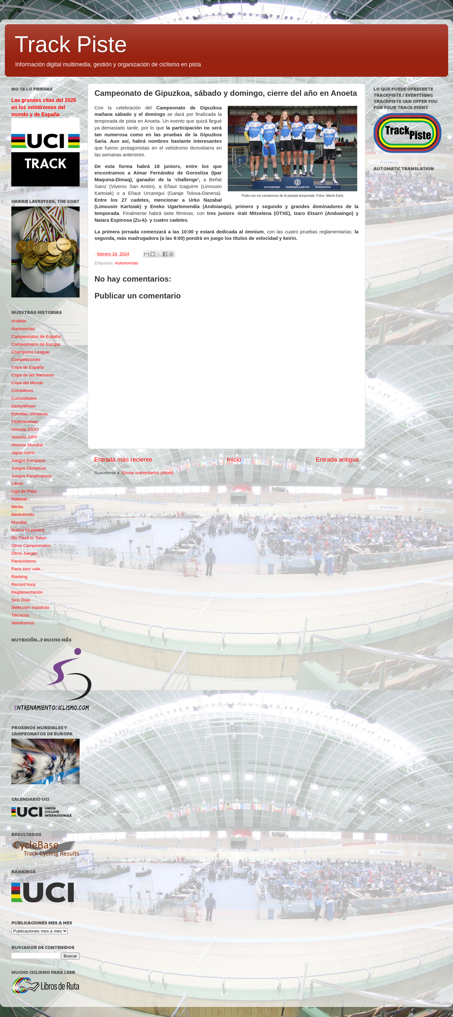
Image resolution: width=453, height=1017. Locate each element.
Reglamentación (27, 592)
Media (17, 506)
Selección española (30, 607)
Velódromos (22, 622)
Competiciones (25, 359)
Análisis (19, 321)
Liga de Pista (24, 491)
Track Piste (71, 44)
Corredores (22, 390)
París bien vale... (27, 568)
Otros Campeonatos (30, 545)
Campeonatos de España (36, 336)
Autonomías (126, 263)
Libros (17, 483)
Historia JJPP (24, 437)
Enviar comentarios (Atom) (148, 472)
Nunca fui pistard (27, 530)
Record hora (23, 584)
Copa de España (27, 367)
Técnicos (20, 615)
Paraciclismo (23, 561)
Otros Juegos (24, 553)
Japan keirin (23, 452)
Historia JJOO (25, 429)
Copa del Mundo (27, 382)
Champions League (30, 352)
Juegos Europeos (28, 460)
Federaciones (24, 421)
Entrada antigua (337, 459)
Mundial (19, 522)
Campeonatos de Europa (35, 344)
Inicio (234, 459)
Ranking (19, 576)
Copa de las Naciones (32, 375)
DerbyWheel (23, 406)
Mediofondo (22, 514)
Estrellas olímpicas (29, 413)
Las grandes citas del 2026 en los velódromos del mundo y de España (43, 107)
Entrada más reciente (123, 459)
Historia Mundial (27, 444)
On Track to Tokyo (29, 537)
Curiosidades (24, 398)
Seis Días (20, 600)
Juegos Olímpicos (28, 468)
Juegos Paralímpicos (31, 476)
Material (19, 499)
